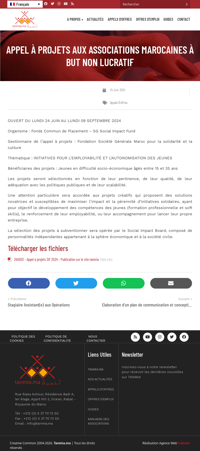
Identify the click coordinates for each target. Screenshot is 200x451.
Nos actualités (100, 379)
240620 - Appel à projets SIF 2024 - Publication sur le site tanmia (56, 259)
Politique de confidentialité (57, 338)
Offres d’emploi (147, 19)
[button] (29, 283)
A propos (74, 19)
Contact (183, 19)
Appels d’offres (120, 19)
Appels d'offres (118, 103)
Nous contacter (96, 338)
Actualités (95, 19)
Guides (168, 19)
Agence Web (168, 443)
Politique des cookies (22, 338)
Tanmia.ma (95, 369)
